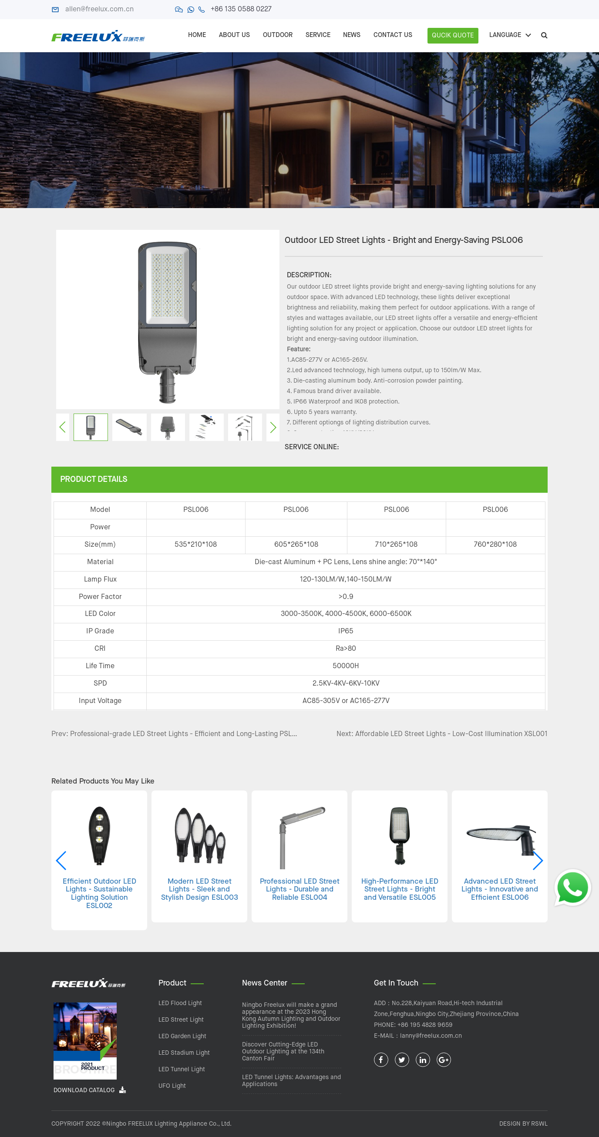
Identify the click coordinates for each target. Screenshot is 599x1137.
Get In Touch (396, 983)
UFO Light (172, 1086)
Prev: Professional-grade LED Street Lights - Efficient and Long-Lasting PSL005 (175, 734)
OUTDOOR (277, 35)
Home (196, 35)
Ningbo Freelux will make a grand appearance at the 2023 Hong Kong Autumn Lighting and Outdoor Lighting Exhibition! (291, 1015)
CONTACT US (393, 35)
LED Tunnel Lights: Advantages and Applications (291, 1080)
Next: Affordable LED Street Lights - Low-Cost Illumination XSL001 (442, 734)
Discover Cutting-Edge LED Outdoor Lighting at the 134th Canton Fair (283, 1052)
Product (172, 983)
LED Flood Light (180, 1003)
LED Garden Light (182, 1036)
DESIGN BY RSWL (523, 1124)
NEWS (351, 35)
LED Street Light (181, 1020)
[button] (537, 860)
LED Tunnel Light (181, 1069)
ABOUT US (234, 35)
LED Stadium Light (184, 1053)
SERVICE (317, 35)
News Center (264, 983)
